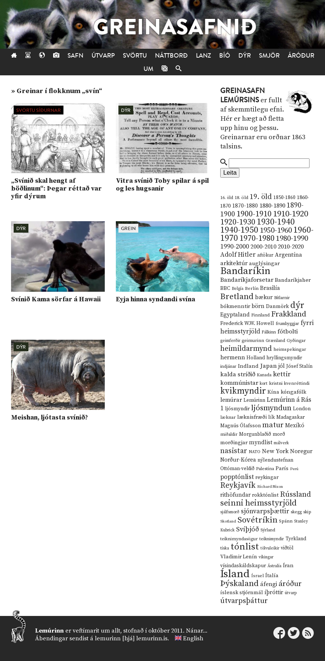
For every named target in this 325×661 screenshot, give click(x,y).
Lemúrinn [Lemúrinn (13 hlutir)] (254, 400)
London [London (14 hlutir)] (302, 409)
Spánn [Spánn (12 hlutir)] (286, 521)
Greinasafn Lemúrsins (242, 95)
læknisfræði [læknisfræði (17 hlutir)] (252, 417)
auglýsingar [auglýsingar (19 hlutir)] (264, 263)
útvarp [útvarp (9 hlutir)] (291, 593)
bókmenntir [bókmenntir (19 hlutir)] (235, 306)
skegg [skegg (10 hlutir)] (296, 512)
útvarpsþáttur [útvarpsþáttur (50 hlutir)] (244, 601)
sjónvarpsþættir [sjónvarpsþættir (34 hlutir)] (265, 511)
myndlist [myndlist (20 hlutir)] (260, 442)
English (193, 638)
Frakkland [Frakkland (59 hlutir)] (288, 314)
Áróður (301, 55)
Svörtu (135, 55)
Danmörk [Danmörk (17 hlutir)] (277, 306)
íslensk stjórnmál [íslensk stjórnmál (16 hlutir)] (241, 592)
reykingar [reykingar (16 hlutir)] (267, 477)
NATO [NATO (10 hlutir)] (254, 452)
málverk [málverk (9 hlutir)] (281, 443)
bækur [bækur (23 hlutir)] (264, 297)
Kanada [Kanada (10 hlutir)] (264, 375)
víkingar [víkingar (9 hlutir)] (266, 557)
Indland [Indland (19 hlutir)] (248, 366)
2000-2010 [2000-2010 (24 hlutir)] (263, 246)
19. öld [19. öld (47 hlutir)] (261, 197)
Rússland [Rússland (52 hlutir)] (295, 494)
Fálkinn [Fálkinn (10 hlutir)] (269, 332)
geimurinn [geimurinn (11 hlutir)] (253, 340)
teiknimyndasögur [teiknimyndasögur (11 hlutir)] (239, 539)
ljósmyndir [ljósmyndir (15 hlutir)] (237, 408)
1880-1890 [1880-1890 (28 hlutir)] (272, 206)
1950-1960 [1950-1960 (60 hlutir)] (276, 230)
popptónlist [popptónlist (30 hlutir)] (237, 477)
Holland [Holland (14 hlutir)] (255, 358)
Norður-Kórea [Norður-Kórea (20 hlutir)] (238, 459)
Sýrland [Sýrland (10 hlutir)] (267, 530)
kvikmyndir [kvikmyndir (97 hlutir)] (243, 391)
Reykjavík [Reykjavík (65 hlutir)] (238, 485)
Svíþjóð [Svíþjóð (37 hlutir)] (247, 529)
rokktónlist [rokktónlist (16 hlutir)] (265, 495)
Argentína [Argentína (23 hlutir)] (288, 254)
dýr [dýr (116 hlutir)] (297, 305)
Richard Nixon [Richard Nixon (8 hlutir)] (270, 486)
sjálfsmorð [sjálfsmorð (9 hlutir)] (229, 512)
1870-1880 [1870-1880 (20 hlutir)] (245, 205)
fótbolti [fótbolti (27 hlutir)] (287, 332)
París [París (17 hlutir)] (282, 468)
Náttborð (171, 55)
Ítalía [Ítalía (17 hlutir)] (272, 575)
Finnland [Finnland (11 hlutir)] (260, 315)
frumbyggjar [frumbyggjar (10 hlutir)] (287, 323)
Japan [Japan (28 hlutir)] (268, 366)
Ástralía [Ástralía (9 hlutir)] (274, 566)
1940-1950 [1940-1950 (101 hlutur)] (239, 230)
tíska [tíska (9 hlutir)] (224, 548)
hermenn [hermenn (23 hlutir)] (232, 357)
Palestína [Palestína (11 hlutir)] (265, 469)
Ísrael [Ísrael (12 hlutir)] (257, 576)
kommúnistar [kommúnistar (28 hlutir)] (239, 383)
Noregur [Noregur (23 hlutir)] (301, 451)
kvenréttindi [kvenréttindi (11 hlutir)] (297, 383)
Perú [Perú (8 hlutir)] (294, 469)
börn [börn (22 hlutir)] (258, 306)
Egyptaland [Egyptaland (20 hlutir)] (235, 314)
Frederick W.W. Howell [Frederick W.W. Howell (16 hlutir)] (247, 323)
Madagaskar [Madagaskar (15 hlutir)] (290, 417)
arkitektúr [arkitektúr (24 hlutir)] (234, 263)
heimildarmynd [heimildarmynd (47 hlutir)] (246, 348)
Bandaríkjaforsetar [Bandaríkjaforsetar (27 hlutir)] (246, 280)
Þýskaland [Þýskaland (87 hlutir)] (239, 583)
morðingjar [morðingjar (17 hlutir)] (234, 442)
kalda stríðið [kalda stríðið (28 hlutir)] (237, 374)
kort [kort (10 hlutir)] (263, 383)
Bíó (224, 55)
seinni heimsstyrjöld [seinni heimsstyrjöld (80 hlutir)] (258, 503)
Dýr (244, 55)
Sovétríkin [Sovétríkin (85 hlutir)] (257, 520)
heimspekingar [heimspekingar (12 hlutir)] (289, 349)
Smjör (269, 55)
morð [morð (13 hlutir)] (279, 434)
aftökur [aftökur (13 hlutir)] (265, 255)
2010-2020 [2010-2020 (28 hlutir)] (291, 247)
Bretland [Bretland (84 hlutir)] (236, 296)
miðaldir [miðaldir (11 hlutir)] (229, 434)
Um (148, 68)
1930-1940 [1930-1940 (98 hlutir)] (276, 221)
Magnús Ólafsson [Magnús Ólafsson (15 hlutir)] (240, 425)
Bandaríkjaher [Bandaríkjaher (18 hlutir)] (293, 280)
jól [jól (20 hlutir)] (281, 366)
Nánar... (196, 630)
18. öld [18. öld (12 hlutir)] (241, 198)
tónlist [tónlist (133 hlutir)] (245, 546)
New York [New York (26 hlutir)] (275, 451)
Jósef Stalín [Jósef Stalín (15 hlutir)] (299, 366)
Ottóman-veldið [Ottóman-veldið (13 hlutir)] (237, 469)
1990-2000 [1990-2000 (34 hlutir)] (234, 247)
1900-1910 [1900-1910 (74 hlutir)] (254, 214)
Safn (75, 55)
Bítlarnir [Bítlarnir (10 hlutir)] (282, 298)
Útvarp (103, 55)
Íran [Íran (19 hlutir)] (288, 565)
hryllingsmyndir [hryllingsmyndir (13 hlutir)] (284, 358)
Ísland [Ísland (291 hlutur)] (235, 574)
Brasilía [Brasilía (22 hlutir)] (270, 288)
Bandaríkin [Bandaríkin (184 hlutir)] (245, 271)
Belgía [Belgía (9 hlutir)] (237, 288)
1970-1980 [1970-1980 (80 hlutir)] (256, 238)
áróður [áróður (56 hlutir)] (290, 584)
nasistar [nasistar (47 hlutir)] (233, 451)
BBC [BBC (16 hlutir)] (225, 288)
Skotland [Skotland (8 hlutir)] (228, 521)
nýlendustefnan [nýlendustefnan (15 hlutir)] (275, 460)
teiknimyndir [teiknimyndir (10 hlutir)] (271, 539)
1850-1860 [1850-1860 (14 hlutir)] (284, 198)
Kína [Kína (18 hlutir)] (273, 391)
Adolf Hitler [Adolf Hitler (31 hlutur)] (238, 255)
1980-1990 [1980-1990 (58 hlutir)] (292, 238)
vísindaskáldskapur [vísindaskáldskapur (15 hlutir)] (243, 565)
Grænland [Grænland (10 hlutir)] (275, 340)
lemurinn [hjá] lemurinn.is (131, 638)
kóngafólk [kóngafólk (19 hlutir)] (293, 391)
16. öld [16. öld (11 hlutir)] (226, 198)
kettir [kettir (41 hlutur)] (282, 374)
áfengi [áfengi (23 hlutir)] (268, 584)
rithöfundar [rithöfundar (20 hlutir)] (235, 495)
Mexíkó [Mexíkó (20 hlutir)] (294, 425)
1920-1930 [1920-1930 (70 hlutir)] (237, 222)
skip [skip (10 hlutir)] (307, 512)
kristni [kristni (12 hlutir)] (276, 383)
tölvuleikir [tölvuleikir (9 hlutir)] (269, 548)
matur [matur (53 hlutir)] (273, 425)
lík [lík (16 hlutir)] (271, 417)
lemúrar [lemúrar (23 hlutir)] (231, 400)
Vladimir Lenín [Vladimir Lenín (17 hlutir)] (238, 557)
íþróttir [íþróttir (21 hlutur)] (274, 592)
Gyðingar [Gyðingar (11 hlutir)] (296, 340)
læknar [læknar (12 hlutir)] (228, 417)
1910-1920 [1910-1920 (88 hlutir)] (290, 214)
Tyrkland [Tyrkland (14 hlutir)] (296, 539)
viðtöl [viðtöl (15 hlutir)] (287, 548)
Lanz (203, 55)
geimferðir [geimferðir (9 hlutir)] (230, 340)
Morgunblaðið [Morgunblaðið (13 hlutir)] (255, 434)
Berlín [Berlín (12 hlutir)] (252, 288)
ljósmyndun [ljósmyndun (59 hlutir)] (271, 408)
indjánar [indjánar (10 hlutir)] (228, 366)
